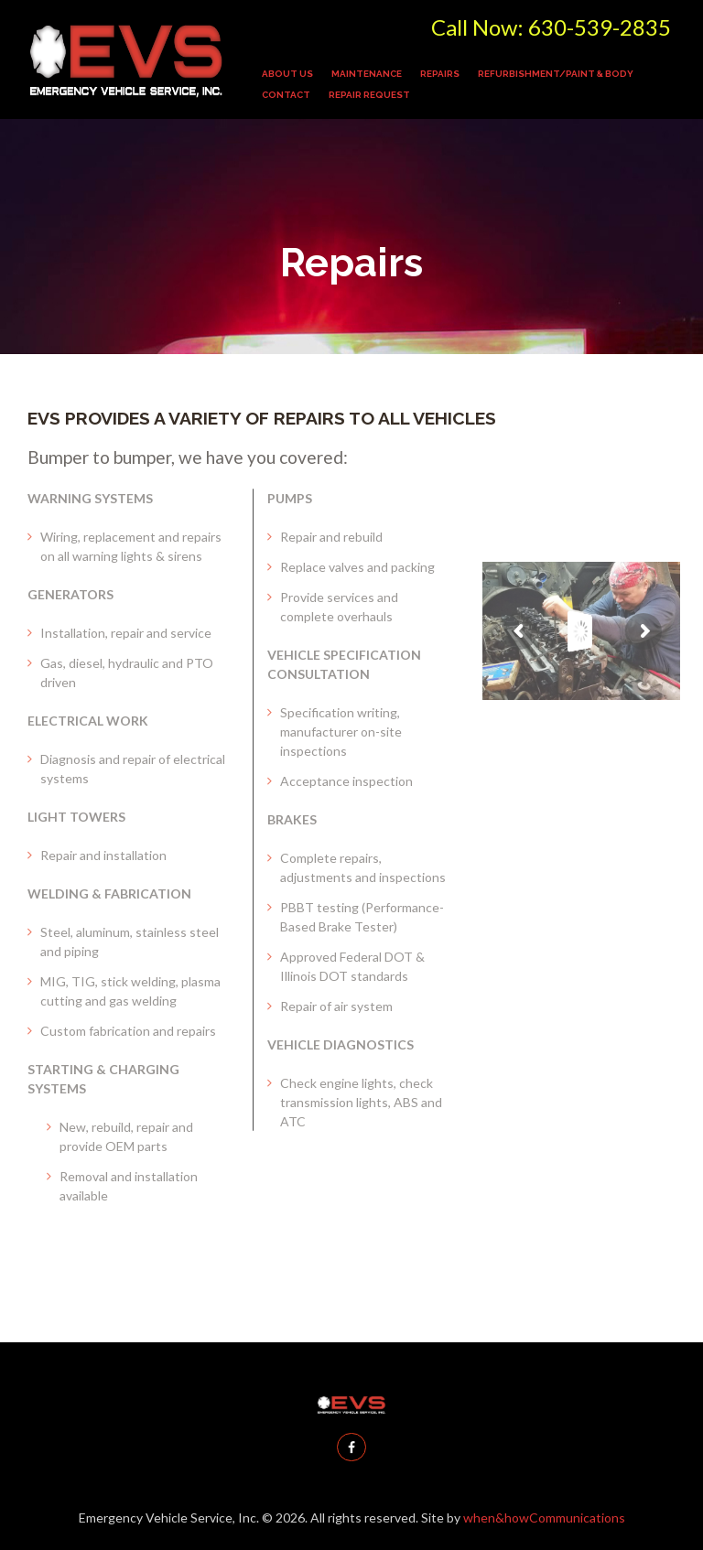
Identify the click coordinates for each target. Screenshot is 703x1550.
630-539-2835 (599, 27)
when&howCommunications (544, 1517)
